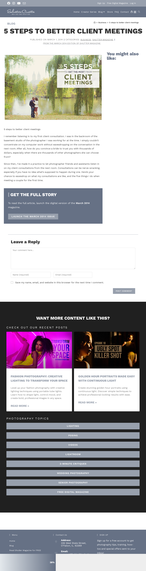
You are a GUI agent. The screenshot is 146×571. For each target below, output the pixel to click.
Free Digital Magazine (117, 3)
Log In (133, 3)
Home (12, 545)
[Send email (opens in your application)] (24, 3)
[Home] (95, 22)
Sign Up (101, 3)
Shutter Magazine (103, 39)
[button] (73, 459)
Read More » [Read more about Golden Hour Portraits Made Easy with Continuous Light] (87, 402)
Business (85, 39)
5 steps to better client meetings (124, 22)
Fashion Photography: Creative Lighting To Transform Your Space (37, 381)
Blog (11, 550)
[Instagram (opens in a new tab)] (13, 3)
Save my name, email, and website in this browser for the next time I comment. (59, 282)
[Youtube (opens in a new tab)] (19, 3)
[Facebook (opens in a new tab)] (9, 3)
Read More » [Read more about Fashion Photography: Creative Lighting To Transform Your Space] (20, 410)
